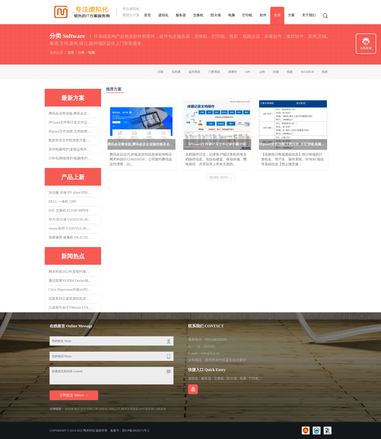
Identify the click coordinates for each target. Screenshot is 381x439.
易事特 (232, 72)
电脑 (231, 15)
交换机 (198, 15)
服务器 (181, 15)
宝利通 (176, 72)
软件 (263, 15)
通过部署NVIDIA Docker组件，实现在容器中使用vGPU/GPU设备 (70, 281)
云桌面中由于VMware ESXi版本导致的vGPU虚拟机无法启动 (70, 308)
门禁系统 (214, 72)
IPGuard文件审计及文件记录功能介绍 (70, 123)
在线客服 (366, 48)
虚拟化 (163, 15)
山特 (262, 72)
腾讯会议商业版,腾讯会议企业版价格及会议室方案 (70, 114)
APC (248, 72)
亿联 (161, 72)
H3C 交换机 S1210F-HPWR (68, 210)
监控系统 (194, 72)
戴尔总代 (80, 409)
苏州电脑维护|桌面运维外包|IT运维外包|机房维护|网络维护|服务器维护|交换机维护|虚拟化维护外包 (70, 150)
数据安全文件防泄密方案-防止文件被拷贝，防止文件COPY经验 (70, 141)
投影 (290, 72)
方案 (291, 15)
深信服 (69, 409)
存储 (276, 72)
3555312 (209, 346)
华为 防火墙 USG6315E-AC (69, 219)
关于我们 (309, 15)
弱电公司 (114, 409)
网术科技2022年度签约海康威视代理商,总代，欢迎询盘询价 (70, 272)
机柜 (325, 72)
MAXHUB (307, 72)
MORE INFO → (220, 177)
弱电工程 (92, 409)
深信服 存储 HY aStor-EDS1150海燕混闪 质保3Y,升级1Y (70, 192)
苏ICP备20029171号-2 (135, 430)
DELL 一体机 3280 (62, 201)
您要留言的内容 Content (111, 375)
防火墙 (216, 15)
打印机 (247, 15)
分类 (277, 15)
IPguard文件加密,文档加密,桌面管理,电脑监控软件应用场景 (70, 132)
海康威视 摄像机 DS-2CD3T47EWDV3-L (70, 237)
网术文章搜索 (130, 409)
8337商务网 (146, 409)
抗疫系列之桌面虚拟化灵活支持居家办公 (70, 299)
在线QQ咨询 (193, 389)
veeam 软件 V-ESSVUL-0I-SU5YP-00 (70, 228)
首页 (147, 15)
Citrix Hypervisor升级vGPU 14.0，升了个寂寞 (70, 290)
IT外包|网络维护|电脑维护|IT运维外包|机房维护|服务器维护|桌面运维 (70, 159)
